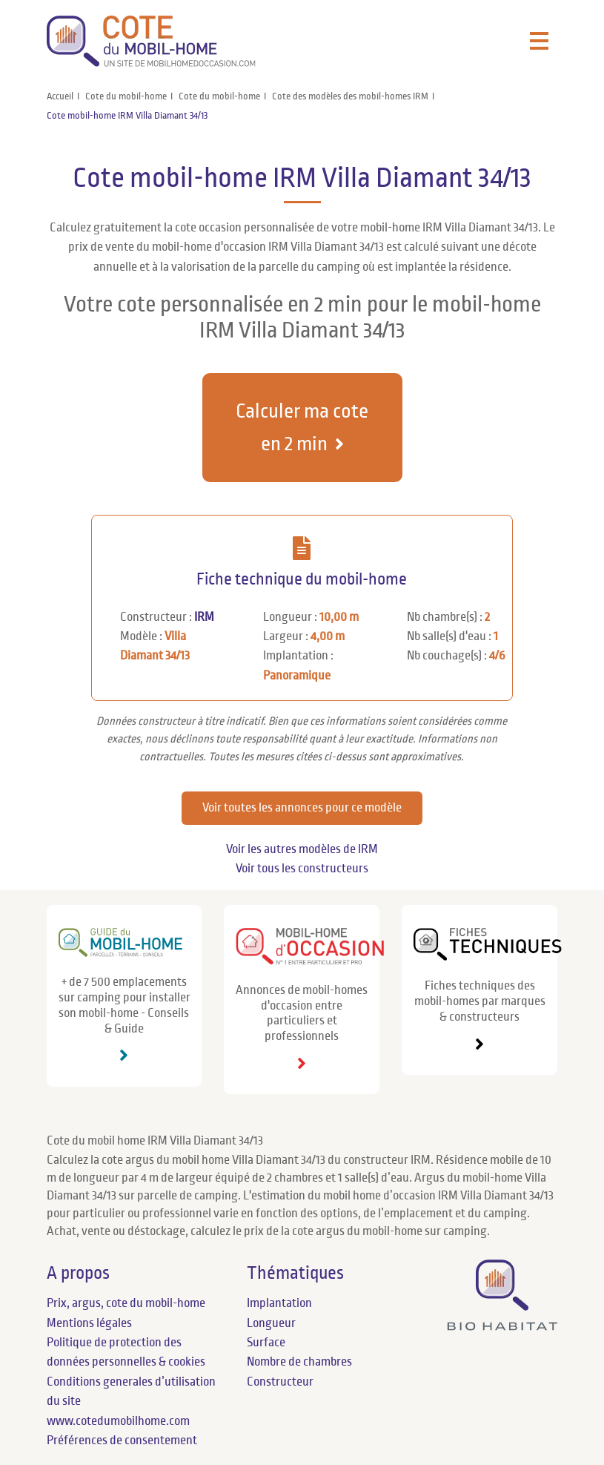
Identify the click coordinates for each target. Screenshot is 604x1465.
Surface (266, 1342)
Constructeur (280, 1382)
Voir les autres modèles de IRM (302, 849)
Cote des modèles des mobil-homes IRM (350, 96)
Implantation (279, 1303)
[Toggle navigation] (539, 41)
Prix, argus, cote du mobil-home (126, 1303)
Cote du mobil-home (126, 96)
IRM (204, 617)
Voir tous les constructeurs (302, 868)
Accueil (60, 96)
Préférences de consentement (122, 1440)
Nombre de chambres (299, 1362)
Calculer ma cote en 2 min (302, 427)
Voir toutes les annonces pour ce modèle (302, 807)
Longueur (271, 1323)
